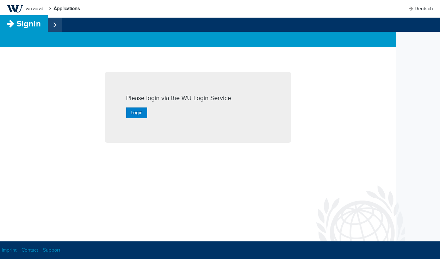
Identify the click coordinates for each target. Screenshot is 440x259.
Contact (29, 250)
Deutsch (424, 9)
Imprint (9, 250)
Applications (67, 9)
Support (51, 250)
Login (137, 113)
